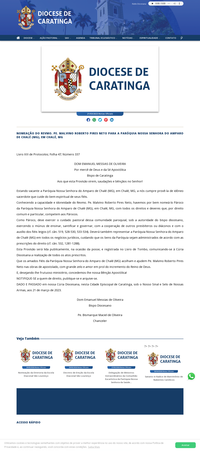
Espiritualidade (149, 37)
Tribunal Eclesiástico (102, 37)
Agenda (80, 37)
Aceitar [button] (185, 445)
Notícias (127, 37)
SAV (67, 37)
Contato (170, 37)
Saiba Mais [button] (94, 447)
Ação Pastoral (49, 37)
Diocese (28, 37)
